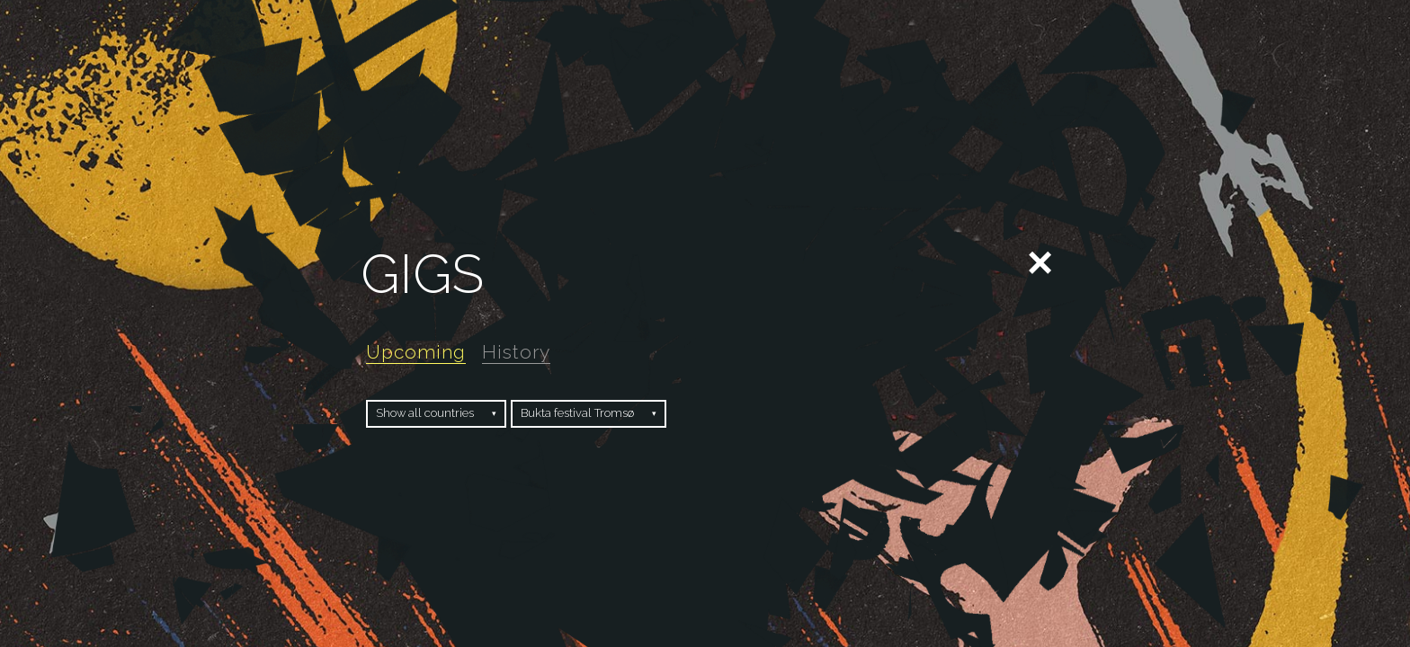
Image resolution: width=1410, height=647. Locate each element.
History (516, 352)
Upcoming (416, 352)
